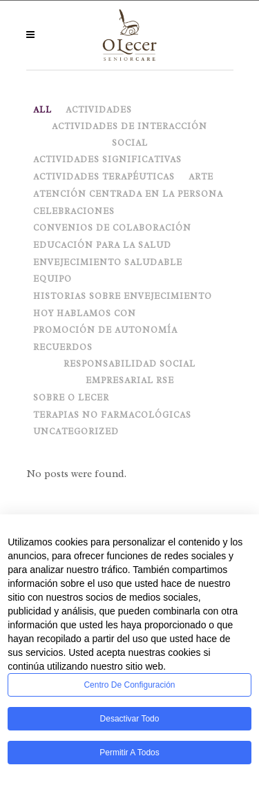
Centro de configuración (129, 685)
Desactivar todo (130, 719)
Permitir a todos (129, 752)
